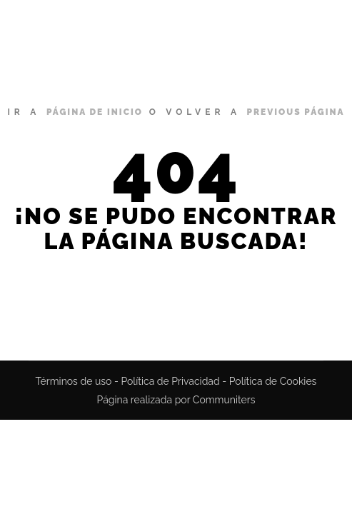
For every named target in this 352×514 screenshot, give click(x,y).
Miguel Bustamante (72, 39)
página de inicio (94, 112)
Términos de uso (74, 381)
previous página (296, 112)
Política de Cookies (273, 381)
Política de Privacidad (170, 381)
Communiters (224, 399)
